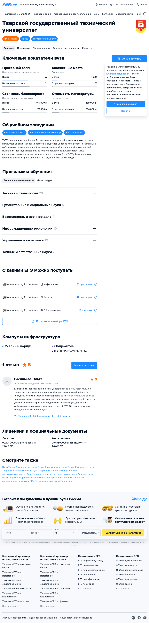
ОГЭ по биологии (125, 574)
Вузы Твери (8, 467)
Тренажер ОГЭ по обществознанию (49, 582)
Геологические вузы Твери (59, 467)
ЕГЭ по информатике (89, 579)
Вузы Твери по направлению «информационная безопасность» (60, 474)
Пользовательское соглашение (75, 617)
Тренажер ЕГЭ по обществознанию (11, 582)
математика (12, 284)
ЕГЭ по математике (88, 565)
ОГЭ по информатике (127, 579)
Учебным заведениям (14, 617)
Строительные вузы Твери (30, 467)
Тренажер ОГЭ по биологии (55, 588)
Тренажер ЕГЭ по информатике (11, 595)
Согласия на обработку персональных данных (89, 542)
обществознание (53, 310)
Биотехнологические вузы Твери (27, 470)
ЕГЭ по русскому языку (90, 560)
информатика (51, 284)
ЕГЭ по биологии (87, 574)
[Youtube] (145, 618)
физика (48, 297)
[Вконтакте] (133, 618)
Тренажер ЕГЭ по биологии (17, 588)
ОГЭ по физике (124, 583)
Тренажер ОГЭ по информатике (49, 595)
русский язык (31, 284)
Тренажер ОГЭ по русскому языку (55, 566)
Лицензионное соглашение (42, 617)
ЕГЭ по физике (86, 583)
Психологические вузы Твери (51, 481)
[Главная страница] (9, 4)
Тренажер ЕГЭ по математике (11, 574)
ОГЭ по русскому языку (129, 560)
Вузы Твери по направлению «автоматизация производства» (34, 477)
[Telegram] (139, 618)
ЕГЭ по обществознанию (91, 570)
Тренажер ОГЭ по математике (49, 574)
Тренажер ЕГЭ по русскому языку (16, 566)
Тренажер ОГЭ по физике (54, 601)
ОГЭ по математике (126, 565)
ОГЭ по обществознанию (129, 570)
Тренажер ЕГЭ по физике (15, 601)
